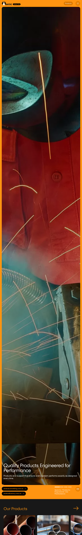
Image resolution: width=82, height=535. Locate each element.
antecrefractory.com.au (14, 493)
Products (68, 3)
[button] (6, 246)
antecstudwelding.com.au (15, 488)
